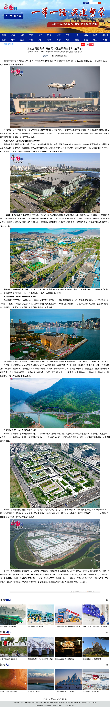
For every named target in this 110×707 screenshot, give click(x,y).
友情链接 (64, 699)
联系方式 (52, 699)
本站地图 (58, 699)
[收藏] (77, 592)
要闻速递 (10, 44)
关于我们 (45, 699)
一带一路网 (3, 44)
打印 (72, 592)
